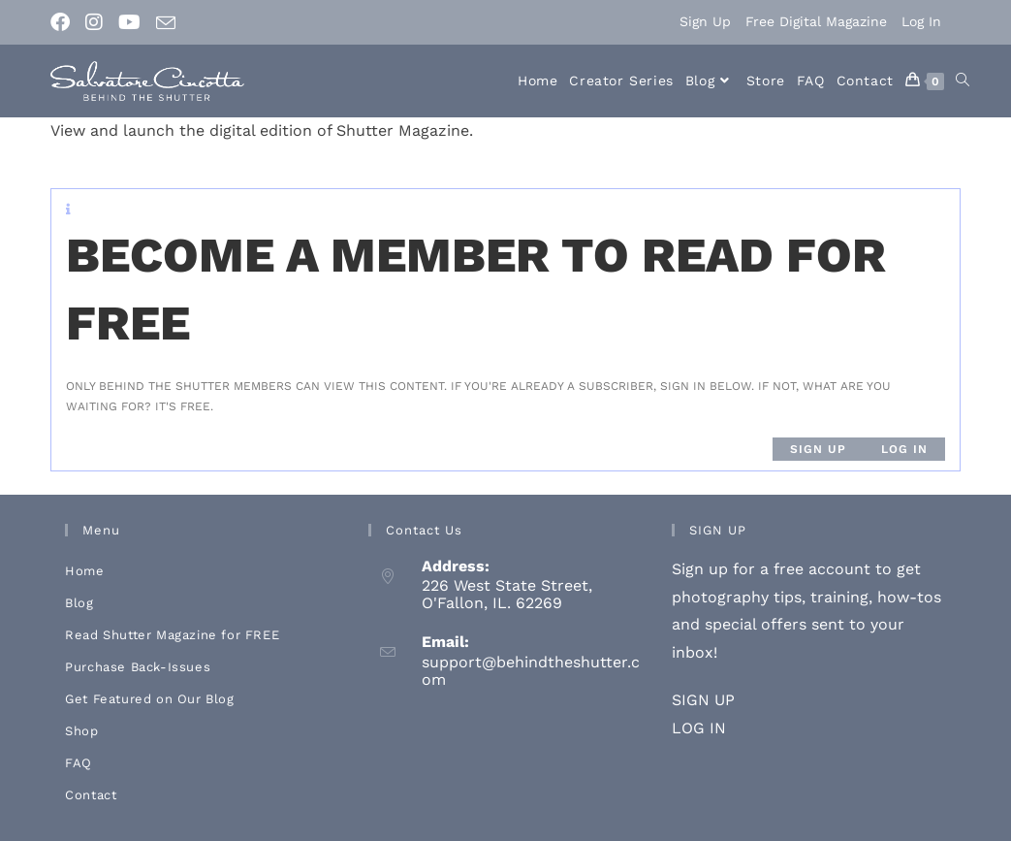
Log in (904, 449)
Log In (921, 21)
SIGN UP (703, 700)
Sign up (818, 449)
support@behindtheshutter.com (531, 671)
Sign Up (705, 21)
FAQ (78, 763)
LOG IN (699, 728)
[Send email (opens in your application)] (165, 23)
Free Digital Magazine (816, 21)
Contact (90, 795)
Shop (81, 731)
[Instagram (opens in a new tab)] (94, 22)
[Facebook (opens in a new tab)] (64, 22)
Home (84, 571)
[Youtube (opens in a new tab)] (129, 22)
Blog (79, 603)
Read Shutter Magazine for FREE (172, 635)
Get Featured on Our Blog (149, 699)
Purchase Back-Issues (137, 667)
